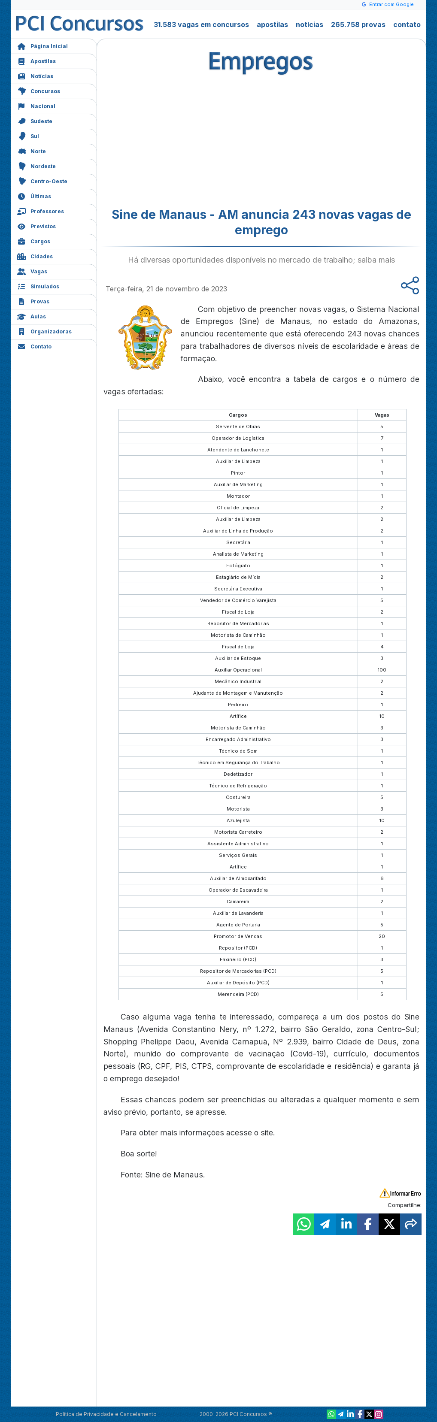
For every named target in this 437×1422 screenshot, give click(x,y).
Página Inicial (42, 45)
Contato (34, 346)
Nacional (36, 105)
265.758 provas (358, 24)
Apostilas (36, 60)
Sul (28, 135)
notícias (309, 24)
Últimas (34, 195)
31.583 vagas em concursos (201, 24)
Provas (33, 301)
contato (407, 24)
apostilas (272, 24)
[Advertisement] (191, 135)
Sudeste (34, 120)
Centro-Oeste (42, 180)
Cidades (35, 255)
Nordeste (36, 165)
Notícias (35, 75)
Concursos (38, 90)
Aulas (31, 316)
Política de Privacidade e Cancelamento (106, 1414)
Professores (40, 210)
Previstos (36, 225)
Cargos (33, 240)
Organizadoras (44, 331)
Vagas (32, 270)
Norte (31, 150)
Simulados (38, 285)
